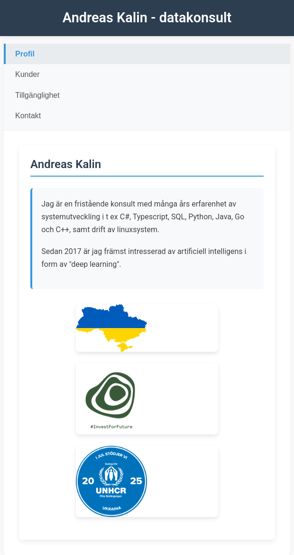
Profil (25, 54)
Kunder (27, 74)
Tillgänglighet (37, 95)
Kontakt (28, 116)
